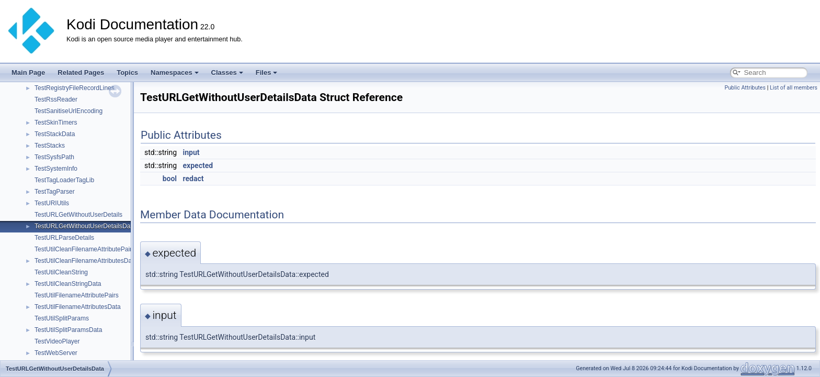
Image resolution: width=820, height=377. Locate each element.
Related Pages (81, 72)
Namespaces (175, 72)
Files (267, 72)
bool (170, 178)
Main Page (28, 72)
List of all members (793, 87)
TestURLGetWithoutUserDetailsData (85, 226)
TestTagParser (55, 191)
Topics (127, 72)
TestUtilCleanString (61, 272)
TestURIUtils (52, 203)
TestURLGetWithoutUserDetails (78, 214)
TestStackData (55, 134)
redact (193, 178)
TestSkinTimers (56, 122)
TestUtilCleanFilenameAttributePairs (85, 249)
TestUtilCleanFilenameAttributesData (86, 260)
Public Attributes (745, 87)
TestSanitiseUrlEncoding (68, 111)
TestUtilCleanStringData (68, 283)
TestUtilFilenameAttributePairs (77, 295)
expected (198, 165)
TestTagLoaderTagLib (64, 180)
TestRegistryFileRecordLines (75, 88)
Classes (227, 72)
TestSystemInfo (56, 168)
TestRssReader (56, 99)
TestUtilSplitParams (62, 318)
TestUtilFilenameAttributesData (78, 307)
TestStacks (50, 145)
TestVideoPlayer (57, 341)
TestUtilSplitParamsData (68, 330)
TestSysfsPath (54, 157)
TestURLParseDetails (64, 237)
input (191, 152)
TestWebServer (56, 353)
